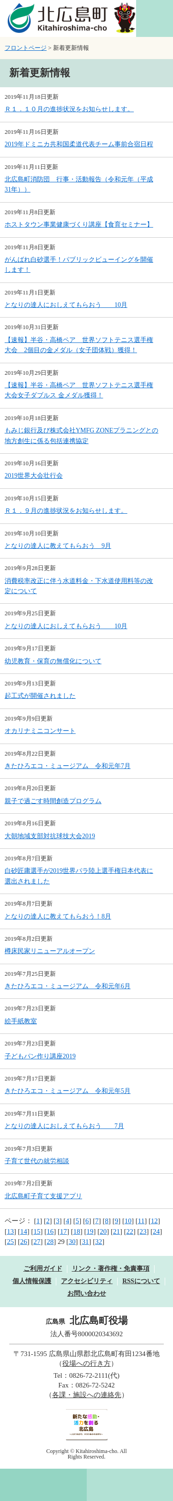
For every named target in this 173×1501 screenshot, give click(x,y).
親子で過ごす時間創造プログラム (53, 801)
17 (63, 1231)
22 (129, 1231)
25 (10, 1241)
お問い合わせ (86, 1293)
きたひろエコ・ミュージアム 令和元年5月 (68, 1090)
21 (116, 1231)
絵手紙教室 (21, 1021)
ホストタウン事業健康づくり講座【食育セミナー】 (79, 224)
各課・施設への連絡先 (86, 1395)
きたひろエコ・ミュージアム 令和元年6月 (68, 986)
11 (141, 1221)
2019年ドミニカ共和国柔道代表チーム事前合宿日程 (79, 144)
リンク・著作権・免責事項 (110, 1268)
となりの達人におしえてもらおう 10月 (66, 304)
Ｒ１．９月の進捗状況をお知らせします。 (66, 510)
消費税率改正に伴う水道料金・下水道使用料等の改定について (79, 585)
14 (23, 1231)
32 (98, 1241)
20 (103, 1231)
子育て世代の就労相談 (37, 1161)
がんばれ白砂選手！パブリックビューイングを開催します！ (79, 264)
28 (50, 1241)
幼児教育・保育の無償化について (53, 661)
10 (128, 1221)
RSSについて (141, 1281)
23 (143, 1231)
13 (10, 1231)
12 (154, 1221)
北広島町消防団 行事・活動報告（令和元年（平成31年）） (79, 184)
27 (37, 1241)
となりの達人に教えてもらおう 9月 (58, 545)
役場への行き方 (86, 1363)
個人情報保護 (31, 1281)
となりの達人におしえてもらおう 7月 (64, 1126)
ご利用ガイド (43, 1268)
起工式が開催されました (40, 695)
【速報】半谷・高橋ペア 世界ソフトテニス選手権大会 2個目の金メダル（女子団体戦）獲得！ (79, 345)
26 (23, 1241)
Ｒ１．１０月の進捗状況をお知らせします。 (69, 109)
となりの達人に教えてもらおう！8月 (58, 916)
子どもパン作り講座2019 (40, 1056)
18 (76, 1231)
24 (156, 1231)
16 (50, 1231)
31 (85, 1241)
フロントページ (26, 47)
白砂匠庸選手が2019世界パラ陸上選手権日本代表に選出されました (79, 875)
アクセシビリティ (87, 1281)
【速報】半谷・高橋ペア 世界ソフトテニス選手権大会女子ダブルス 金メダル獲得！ (79, 390)
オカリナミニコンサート (40, 730)
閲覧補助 (154, 18)
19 (90, 1231)
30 (72, 1241)
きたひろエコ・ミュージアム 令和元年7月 (68, 766)
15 (37, 1231)
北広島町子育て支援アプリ (43, 1196)
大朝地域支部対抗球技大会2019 (50, 836)
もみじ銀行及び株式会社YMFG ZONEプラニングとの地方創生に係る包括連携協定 (81, 435)
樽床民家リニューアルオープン (50, 951)
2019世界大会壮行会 (34, 475)
